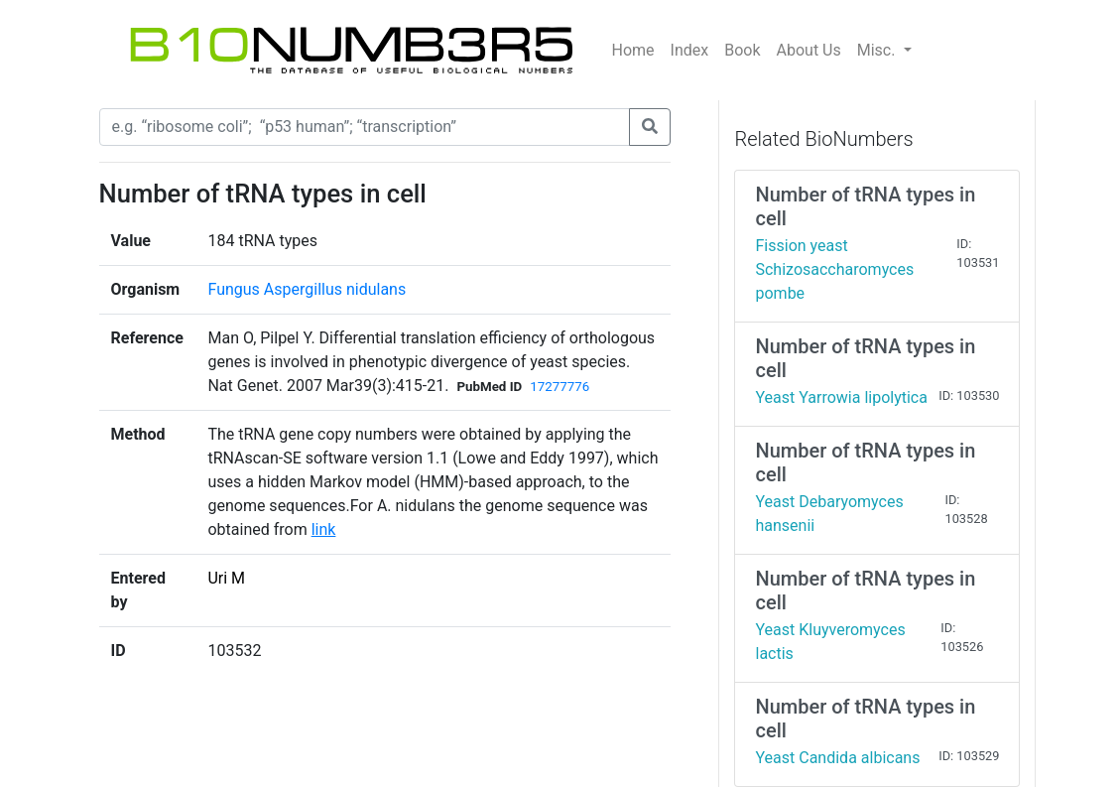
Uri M (226, 578)
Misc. (878, 50)
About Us (809, 50)
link (323, 529)
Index (690, 50)
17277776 (559, 386)
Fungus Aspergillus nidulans (306, 289)
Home (633, 50)
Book (742, 50)
